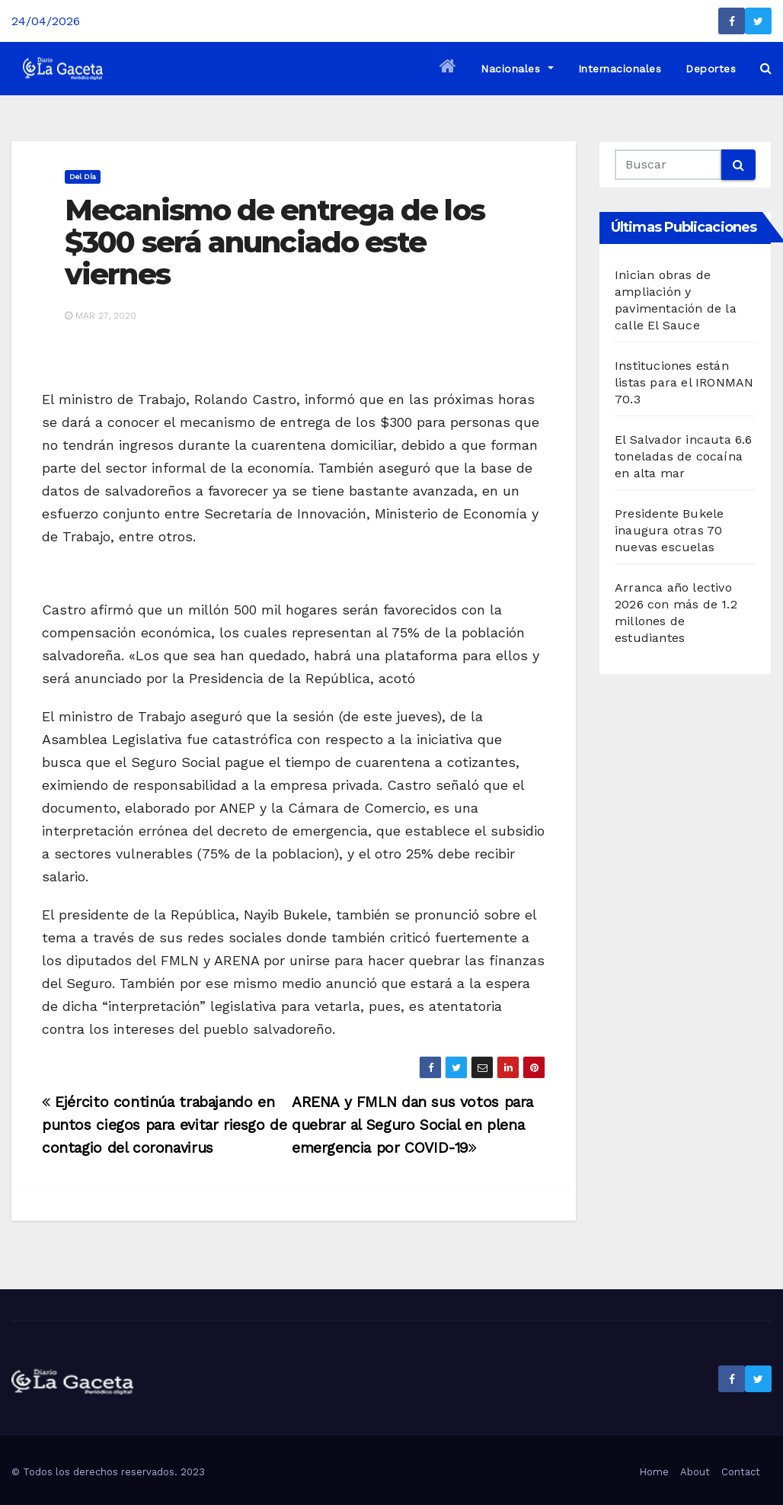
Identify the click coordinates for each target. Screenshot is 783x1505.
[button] (766, 68)
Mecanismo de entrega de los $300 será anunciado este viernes (274, 242)
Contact (740, 1472)
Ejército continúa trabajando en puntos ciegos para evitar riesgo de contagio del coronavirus (164, 1125)
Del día (82, 176)
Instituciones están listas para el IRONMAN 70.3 (684, 382)
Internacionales (620, 69)
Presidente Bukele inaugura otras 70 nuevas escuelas (669, 530)
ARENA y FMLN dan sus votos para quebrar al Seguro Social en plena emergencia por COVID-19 (412, 1125)
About (695, 1472)
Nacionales (517, 69)
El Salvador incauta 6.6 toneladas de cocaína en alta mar (684, 456)
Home (654, 1472)
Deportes (711, 69)
